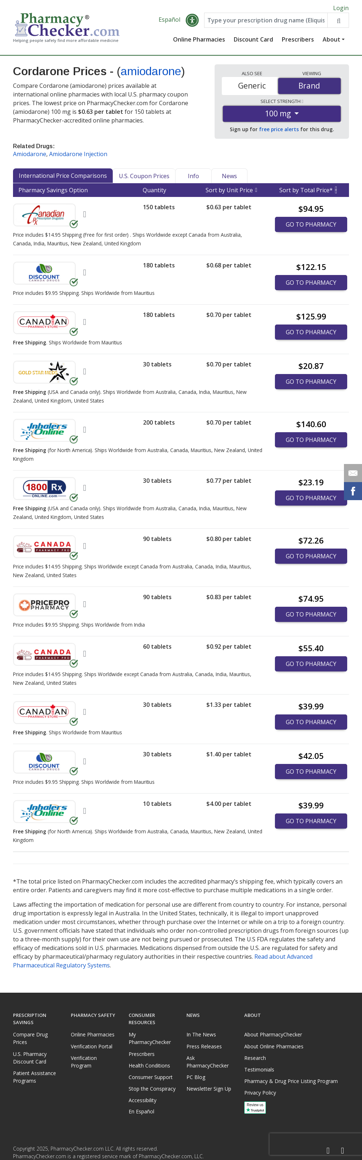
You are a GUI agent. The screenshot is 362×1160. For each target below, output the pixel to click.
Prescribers (298, 42)
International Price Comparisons (63, 178)
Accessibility (142, 1100)
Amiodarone (29, 156)
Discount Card (253, 42)
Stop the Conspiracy (152, 1088)
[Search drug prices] (338, 22)
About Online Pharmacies (273, 1046)
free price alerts (279, 131)
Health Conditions (149, 1065)
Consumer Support (151, 1077)
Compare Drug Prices (30, 1038)
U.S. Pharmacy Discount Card (30, 1058)
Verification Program (84, 1061)
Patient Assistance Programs (34, 1077)
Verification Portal (91, 1046)
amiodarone (151, 73)
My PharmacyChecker (150, 1038)
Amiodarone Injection (78, 156)
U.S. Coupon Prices (144, 178)
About (331, 42)
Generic (252, 88)
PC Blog (195, 1077)
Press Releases (204, 1046)
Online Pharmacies (199, 42)
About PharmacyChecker (273, 1034)
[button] (192, 22)
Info (193, 178)
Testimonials (259, 1069)
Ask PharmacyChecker (207, 1061)
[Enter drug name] (265, 22)
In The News (201, 1034)
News (229, 178)
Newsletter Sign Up (208, 1088)
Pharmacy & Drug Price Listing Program (291, 1081)
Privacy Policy (260, 1092)
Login (341, 8)
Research (255, 1057)
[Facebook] (328, 1150)
